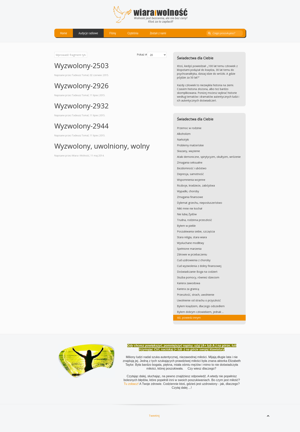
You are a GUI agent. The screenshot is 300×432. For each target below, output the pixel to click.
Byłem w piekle (186, 225)
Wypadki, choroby (188, 191)
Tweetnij (154, 415)
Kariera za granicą (188, 289)
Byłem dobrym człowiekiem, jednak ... (200, 312)
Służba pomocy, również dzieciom (198, 277)
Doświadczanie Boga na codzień (197, 271)
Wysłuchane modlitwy (190, 243)
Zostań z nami (158, 33)
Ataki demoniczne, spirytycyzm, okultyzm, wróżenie (209, 157)
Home (63, 33)
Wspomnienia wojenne (191, 180)
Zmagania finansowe (190, 197)
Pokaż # (142, 54)
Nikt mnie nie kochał (189, 208)
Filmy (112, 33)
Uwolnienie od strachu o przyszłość (199, 300)
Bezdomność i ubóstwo (191, 168)
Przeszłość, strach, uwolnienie (195, 294)
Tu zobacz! (131, 383)
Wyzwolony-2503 (81, 65)
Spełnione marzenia (189, 248)
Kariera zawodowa (188, 283)
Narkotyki (183, 139)
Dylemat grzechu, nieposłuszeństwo (199, 203)
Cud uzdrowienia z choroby (193, 260)
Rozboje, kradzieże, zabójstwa (196, 185)
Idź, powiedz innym (189, 317)
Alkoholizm (184, 134)
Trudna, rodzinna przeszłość (194, 220)
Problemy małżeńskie (190, 145)
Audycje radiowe (88, 33)
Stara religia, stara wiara (192, 237)
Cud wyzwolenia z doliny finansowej (199, 266)
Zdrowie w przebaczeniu (192, 254)
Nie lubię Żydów (187, 214)
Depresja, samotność (190, 174)
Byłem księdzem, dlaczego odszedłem (201, 306)
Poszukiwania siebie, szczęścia (196, 231)
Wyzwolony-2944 (81, 126)
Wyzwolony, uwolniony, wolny (102, 146)
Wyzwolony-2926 (81, 85)
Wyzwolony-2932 (81, 105)
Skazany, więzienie (188, 151)
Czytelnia (132, 33)
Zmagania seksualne (189, 162)
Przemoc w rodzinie (189, 128)
